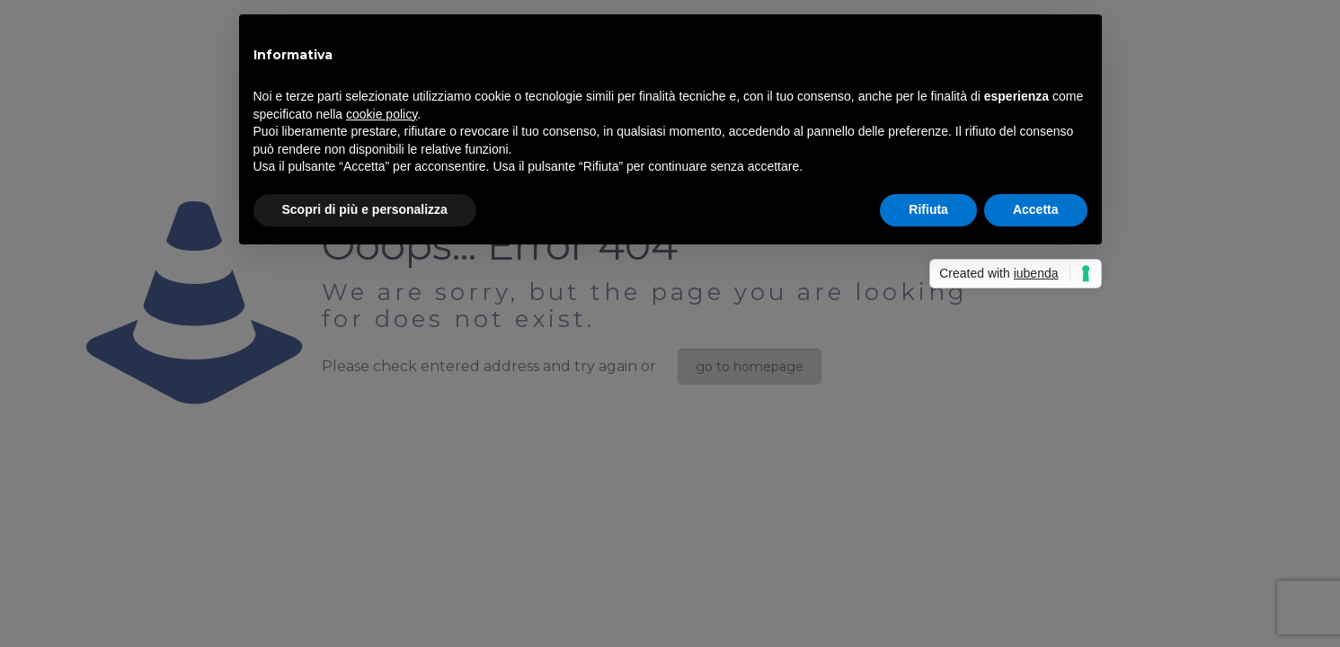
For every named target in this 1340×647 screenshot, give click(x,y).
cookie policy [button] (381, 114)
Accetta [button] (1036, 209)
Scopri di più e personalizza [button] (365, 209)
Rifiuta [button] (928, 209)
